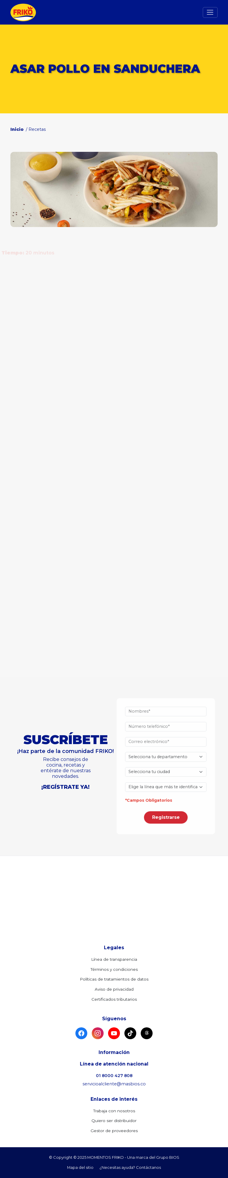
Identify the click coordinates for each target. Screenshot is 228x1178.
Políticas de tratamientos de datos (114, 979)
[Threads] (147, 1033)
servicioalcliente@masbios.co (114, 1084)
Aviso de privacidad (114, 989)
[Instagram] (98, 1033)
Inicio (17, 129)
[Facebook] (81, 1033)
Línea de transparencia (114, 959)
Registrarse (166, 807)
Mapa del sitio (80, 1167)
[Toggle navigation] (210, 12)
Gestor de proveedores (114, 1130)
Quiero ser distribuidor (114, 1120)
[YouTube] (114, 1033)
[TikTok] (130, 1033)
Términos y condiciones (114, 969)
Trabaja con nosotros (114, 1110)
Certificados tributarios (114, 999)
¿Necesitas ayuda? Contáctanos (130, 1167)
